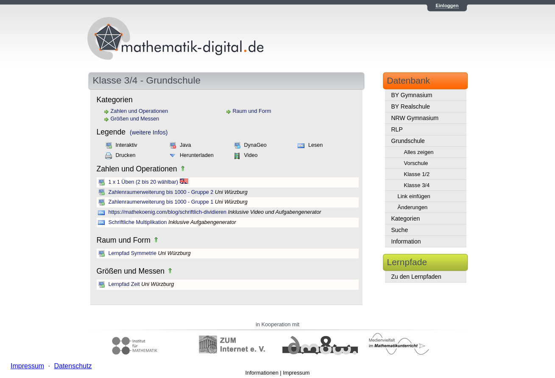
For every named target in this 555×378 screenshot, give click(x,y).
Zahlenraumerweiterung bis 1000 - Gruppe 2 (161, 192)
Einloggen (446, 5)
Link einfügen (414, 196)
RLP (397, 129)
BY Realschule (410, 106)
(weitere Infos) (148, 132)
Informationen (262, 373)
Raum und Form (252, 111)
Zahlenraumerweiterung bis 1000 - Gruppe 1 (161, 202)
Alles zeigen (419, 152)
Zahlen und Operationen (139, 111)
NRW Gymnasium (415, 118)
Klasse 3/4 (417, 185)
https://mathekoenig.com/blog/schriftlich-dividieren (168, 212)
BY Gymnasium (411, 95)
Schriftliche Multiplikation (138, 222)
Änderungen (413, 207)
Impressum (296, 373)
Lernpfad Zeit (124, 284)
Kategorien (405, 218)
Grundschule (408, 140)
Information (406, 241)
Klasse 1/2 (417, 174)
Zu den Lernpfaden (416, 276)
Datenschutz (73, 366)
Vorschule (416, 163)
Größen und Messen (135, 119)
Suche (399, 230)
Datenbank (408, 80)
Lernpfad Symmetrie (132, 253)
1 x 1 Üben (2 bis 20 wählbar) (143, 182)
